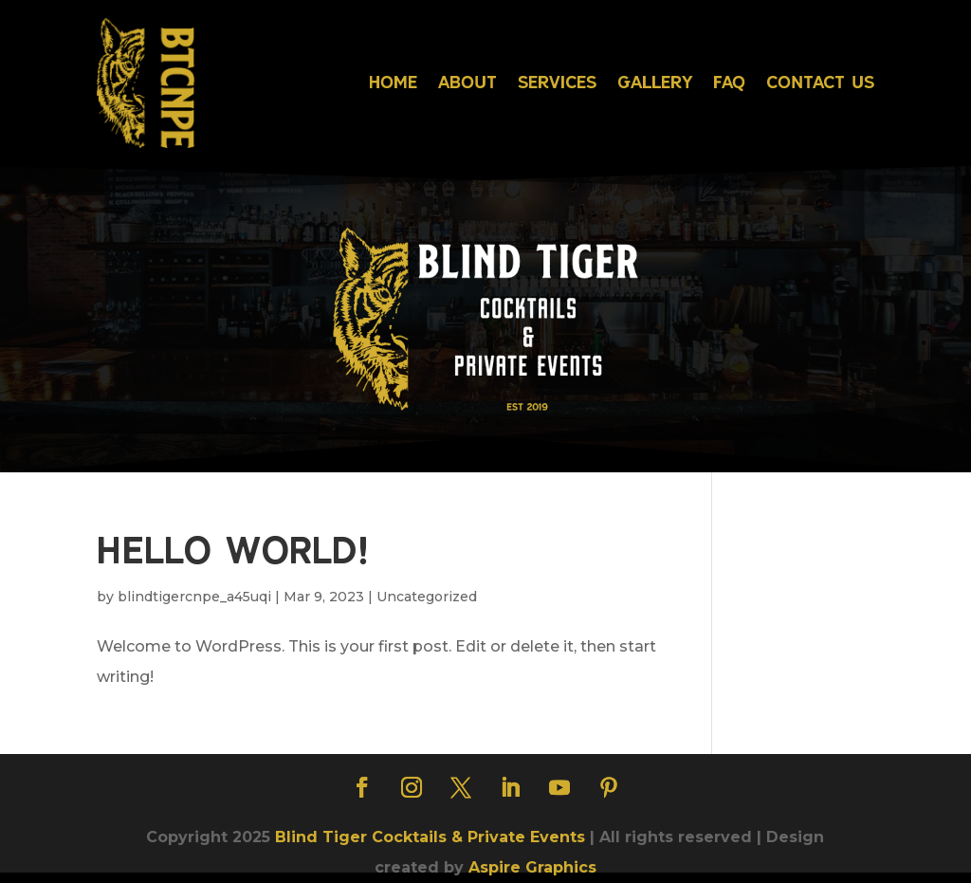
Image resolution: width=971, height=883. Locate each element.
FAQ (729, 81)
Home (393, 81)
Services (557, 81)
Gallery (654, 81)
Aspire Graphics (532, 867)
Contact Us (820, 81)
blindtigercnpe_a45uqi (194, 596)
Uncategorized (426, 596)
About (467, 81)
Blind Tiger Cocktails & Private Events (430, 837)
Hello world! (233, 549)
